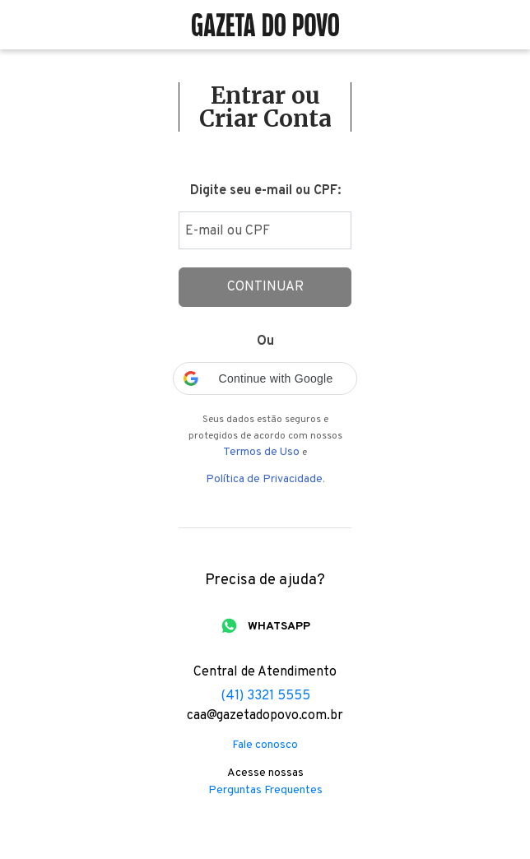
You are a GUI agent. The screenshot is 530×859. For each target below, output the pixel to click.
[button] (265, 378)
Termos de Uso (261, 452)
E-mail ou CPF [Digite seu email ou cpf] (227, 231)
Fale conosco (265, 745)
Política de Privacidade (264, 479)
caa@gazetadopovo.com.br (265, 715)
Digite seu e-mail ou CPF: (265, 191)
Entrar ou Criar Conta (265, 107)
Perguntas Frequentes (265, 790)
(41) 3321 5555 (265, 696)
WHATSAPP (279, 627)
